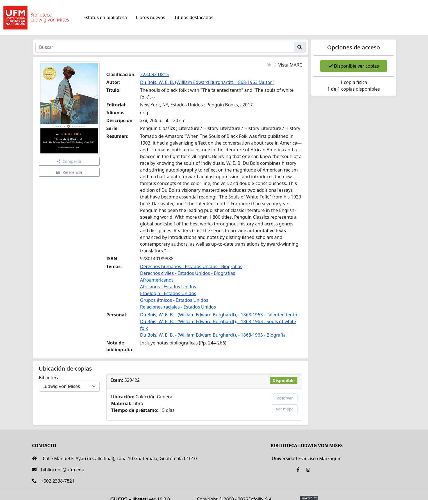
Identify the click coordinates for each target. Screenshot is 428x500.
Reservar (285, 398)
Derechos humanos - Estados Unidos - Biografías (191, 266)
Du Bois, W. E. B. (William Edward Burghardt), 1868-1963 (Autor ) (207, 82)
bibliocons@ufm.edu (58, 470)
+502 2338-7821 (53, 481)
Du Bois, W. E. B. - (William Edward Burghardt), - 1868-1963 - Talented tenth (218, 315)
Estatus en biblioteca (105, 17)
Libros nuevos (150, 17)
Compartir (69, 161)
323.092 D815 (154, 74)
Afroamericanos (157, 280)
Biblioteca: (50, 378)
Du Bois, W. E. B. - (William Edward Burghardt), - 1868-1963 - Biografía (213, 335)
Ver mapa (284, 409)
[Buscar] (164, 47)
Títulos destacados (193, 17)
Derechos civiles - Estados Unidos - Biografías (187, 273)
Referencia (69, 172)
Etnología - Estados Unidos (168, 293)
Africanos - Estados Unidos (168, 287)
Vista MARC (290, 65)
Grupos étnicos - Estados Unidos (174, 300)
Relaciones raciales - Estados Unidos (178, 307)
